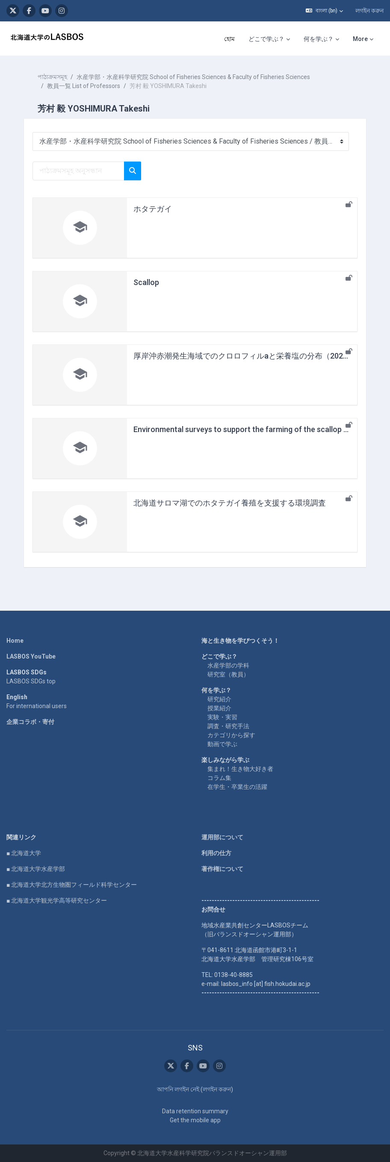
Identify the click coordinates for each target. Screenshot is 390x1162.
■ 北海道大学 (23, 853)
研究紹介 (219, 699)
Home (15, 640)
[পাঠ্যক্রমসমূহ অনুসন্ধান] (78, 171)
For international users (36, 706)
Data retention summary (195, 1111)
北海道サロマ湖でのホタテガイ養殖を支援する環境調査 (229, 502)
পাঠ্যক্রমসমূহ (52, 77)
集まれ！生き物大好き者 (240, 768)
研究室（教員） (228, 674)
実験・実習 (222, 717)
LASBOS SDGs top (31, 681)
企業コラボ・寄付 (30, 721)
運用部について (222, 837)
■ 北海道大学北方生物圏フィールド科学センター (71, 884)
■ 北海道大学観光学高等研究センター (56, 900)
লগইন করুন (369, 10)
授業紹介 (219, 708)
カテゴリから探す (231, 735)
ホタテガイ (152, 208)
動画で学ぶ (222, 744)
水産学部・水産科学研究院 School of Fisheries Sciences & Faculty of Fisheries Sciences (193, 77)
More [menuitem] (360, 38)
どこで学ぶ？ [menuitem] (266, 38)
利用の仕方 (216, 853)
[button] (324, 10)
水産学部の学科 (228, 665)
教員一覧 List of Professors (83, 85)
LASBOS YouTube (31, 656)
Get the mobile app (195, 1120)
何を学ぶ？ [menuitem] (319, 38)
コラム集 (219, 777)
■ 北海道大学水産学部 (35, 868)
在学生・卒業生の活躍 (237, 786)
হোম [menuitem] (229, 38)
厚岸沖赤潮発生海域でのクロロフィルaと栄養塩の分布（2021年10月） (256, 355)
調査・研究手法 (228, 726)
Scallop (146, 282)
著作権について (222, 868)
